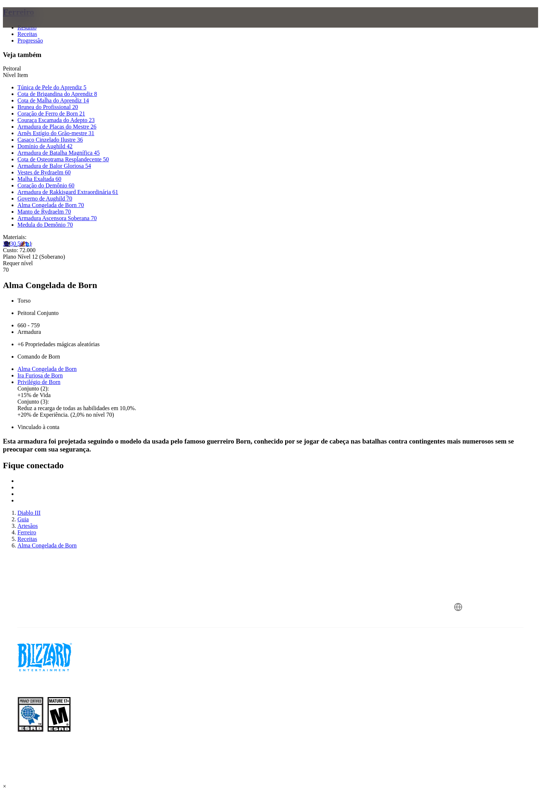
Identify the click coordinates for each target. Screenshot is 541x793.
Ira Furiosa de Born (40, 375)
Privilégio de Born (38, 382)
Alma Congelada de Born (47, 369)
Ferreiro (18, 12)
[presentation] (35, 26)
